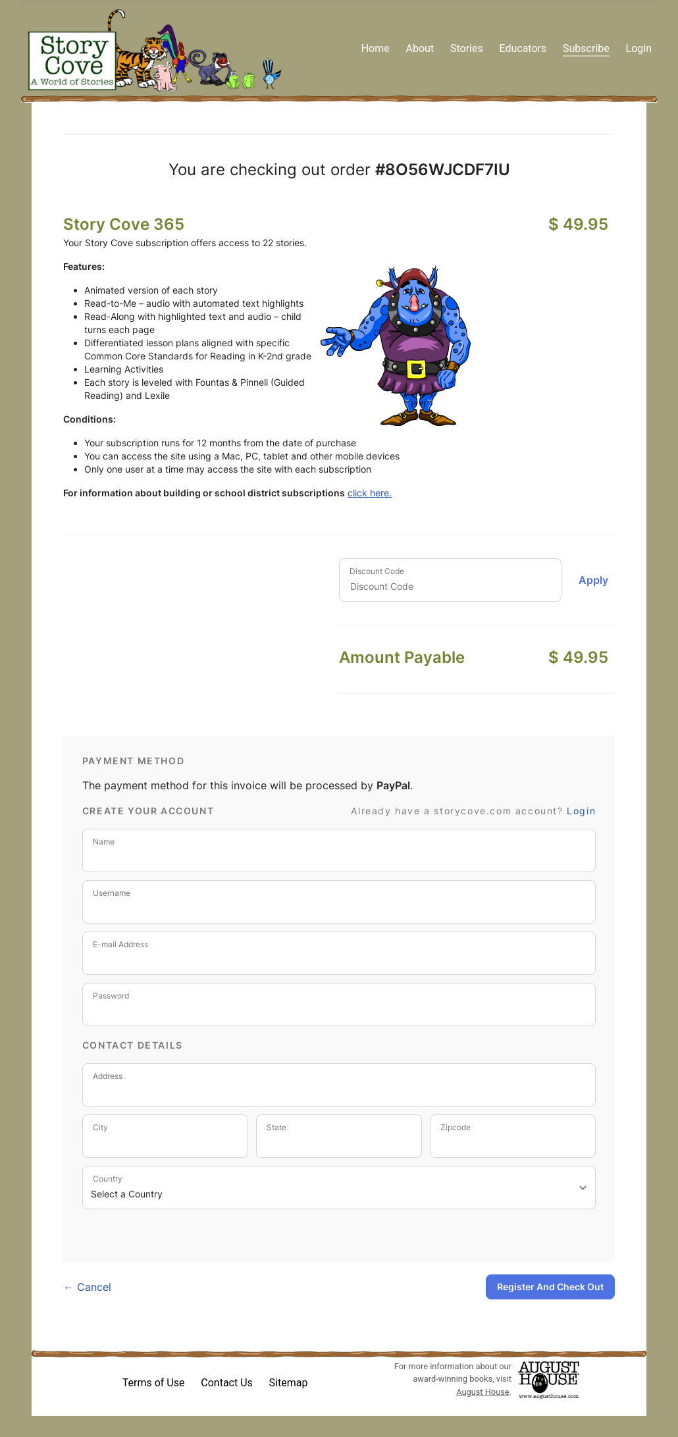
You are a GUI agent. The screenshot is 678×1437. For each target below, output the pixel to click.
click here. (370, 492)
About (420, 48)
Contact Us (227, 1382)
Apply (593, 580)
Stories (466, 48)
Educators (522, 48)
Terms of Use (153, 1382)
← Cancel (87, 1286)
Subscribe (586, 48)
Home (375, 48)
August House (482, 1392)
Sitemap (288, 1382)
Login (639, 48)
